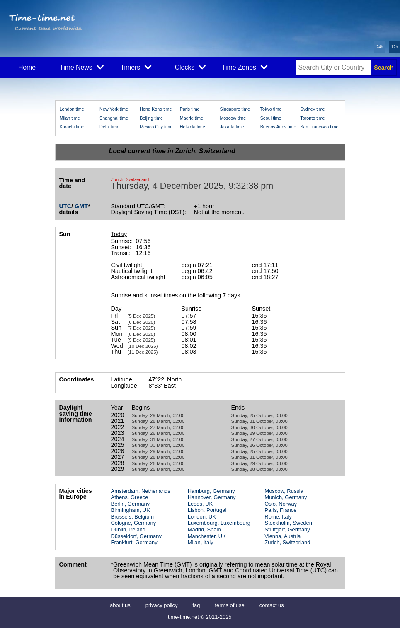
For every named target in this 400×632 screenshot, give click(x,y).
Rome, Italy (278, 517)
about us (120, 605)
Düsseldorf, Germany (136, 536)
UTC (65, 206)
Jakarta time (232, 126)
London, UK (202, 517)
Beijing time (151, 118)
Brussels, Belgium (132, 517)
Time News (82, 67)
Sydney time (312, 108)
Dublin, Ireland (128, 529)
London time (72, 108)
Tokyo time (271, 108)
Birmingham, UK (130, 510)
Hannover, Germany (212, 497)
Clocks (190, 67)
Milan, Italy (200, 542)
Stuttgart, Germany (287, 529)
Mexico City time (156, 126)
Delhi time (109, 126)
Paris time (190, 108)
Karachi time (72, 126)
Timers (136, 67)
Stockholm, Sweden (288, 523)
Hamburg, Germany (211, 491)
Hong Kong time (156, 108)
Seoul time (270, 118)
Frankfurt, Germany (134, 542)
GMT (81, 206)
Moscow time (233, 118)
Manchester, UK (207, 536)
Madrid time (191, 118)
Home (27, 67)
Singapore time (235, 108)
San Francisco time (319, 126)
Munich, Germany (285, 497)
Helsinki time (192, 126)
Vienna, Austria (282, 536)
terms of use (229, 605)
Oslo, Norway (280, 504)
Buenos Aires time (278, 126)
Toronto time (312, 118)
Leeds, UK (200, 504)
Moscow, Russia (283, 491)
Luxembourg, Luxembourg (219, 523)
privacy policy (161, 605)
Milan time (70, 118)
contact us (271, 605)
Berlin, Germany (130, 504)
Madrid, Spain (204, 529)
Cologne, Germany (133, 523)
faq (196, 605)
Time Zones (245, 67)
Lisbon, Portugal (207, 510)
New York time (113, 108)
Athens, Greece (129, 497)
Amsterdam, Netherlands (140, 491)
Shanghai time (113, 118)
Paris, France (280, 510)
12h (394, 47)
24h (379, 47)
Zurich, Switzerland (287, 542)
